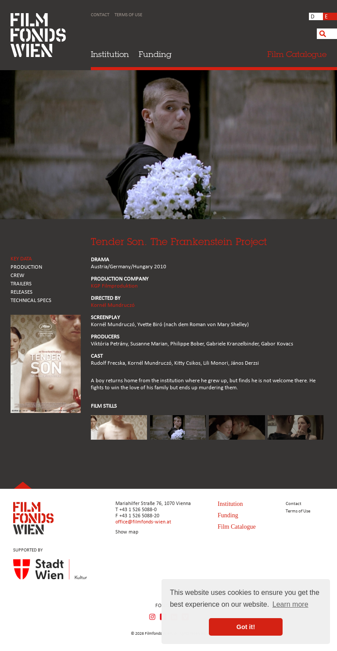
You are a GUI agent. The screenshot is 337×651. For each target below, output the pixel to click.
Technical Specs (31, 300)
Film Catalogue (237, 526)
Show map (126, 532)
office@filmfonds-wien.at (143, 522)
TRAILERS (21, 284)
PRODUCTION (26, 267)
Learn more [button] (290, 604)
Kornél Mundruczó (113, 305)
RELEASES (21, 292)
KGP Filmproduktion (114, 286)
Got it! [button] (246, 626)
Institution (110, 54)
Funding (155, 54)
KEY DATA (21, 259)
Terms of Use (128, 15)
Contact (100, 15)
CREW (18, 275)
